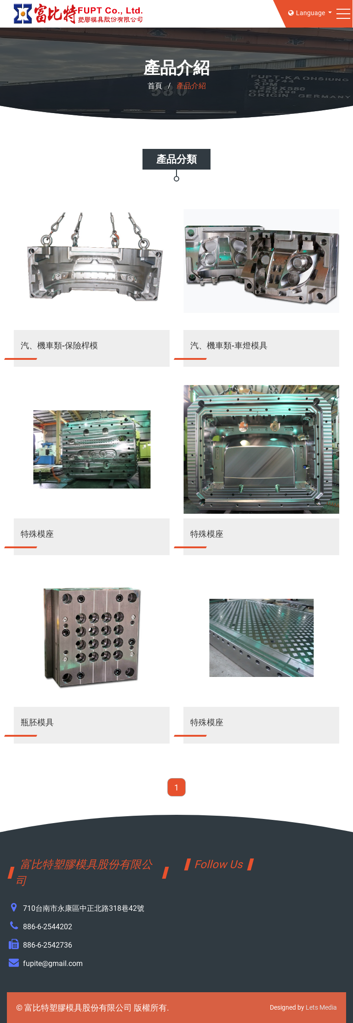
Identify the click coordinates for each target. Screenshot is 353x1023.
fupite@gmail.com (53, 963)
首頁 (155, 85)
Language (307, 13)
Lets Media (321, 1007)
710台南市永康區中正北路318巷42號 (83, 908)
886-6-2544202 (47, 926)
